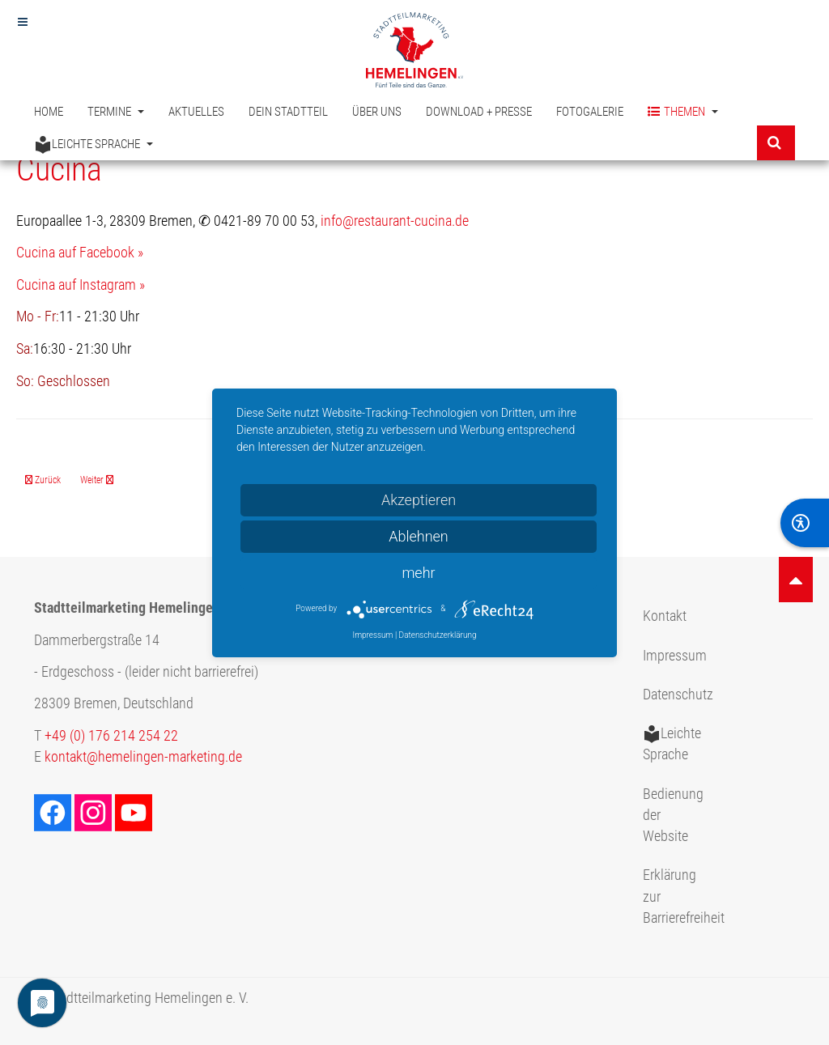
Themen (683, 112)
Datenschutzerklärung (438, 635)
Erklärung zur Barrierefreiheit (680, 896)
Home (48, 111)
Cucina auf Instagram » (80, 285)
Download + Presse (479, 111)
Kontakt (665, 616)
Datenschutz (678, 694)
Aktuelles (196, 111)
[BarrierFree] (804, 523)
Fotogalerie (589, 111)
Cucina (59, 170)
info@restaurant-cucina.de (395, 221)
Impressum (675, 656)
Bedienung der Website (673, 815)
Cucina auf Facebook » (79, 252)
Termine (115, 111)
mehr (418, 572)
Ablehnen (419, 536)
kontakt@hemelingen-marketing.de (143, 757)
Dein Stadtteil (288, 111)
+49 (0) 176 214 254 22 (111, 736)
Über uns (377, 111)
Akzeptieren (418, 499)
